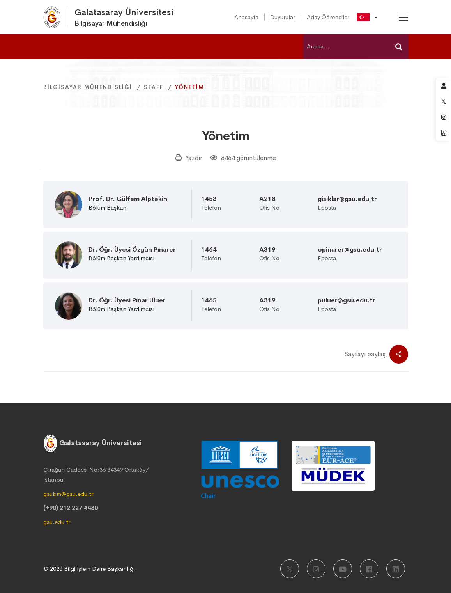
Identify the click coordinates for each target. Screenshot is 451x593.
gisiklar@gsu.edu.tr (347, 199)
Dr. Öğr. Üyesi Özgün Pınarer (132, 250)
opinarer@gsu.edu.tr (350, 250)
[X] (289, 568)
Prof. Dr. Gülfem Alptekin (127, 199)
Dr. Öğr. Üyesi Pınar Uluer (127, 300)
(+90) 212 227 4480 (70, 507)
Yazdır (194, 158)
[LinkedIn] (395, 568)
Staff (153, 87)
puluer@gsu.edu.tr (346, 300)
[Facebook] (369, 568)
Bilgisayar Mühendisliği (87, 87)
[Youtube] (342, 568)
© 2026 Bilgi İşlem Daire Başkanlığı (89, 568)
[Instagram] (316, 568)
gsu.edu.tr (56, 522)
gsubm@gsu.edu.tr (68, 493)
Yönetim (225, 136)
